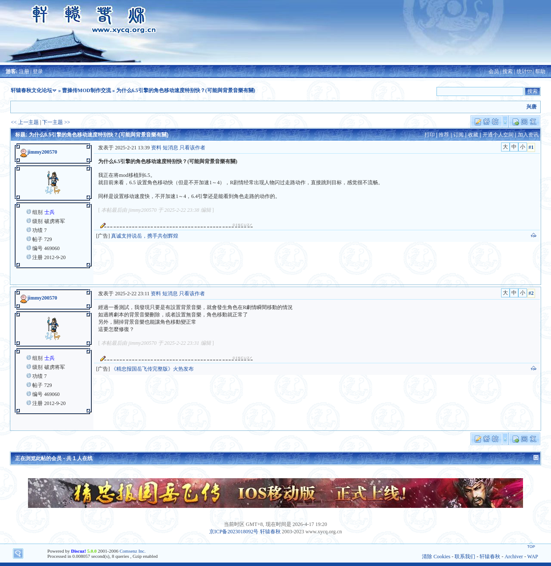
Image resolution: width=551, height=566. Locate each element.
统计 (522, 71)
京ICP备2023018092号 (234, 532)
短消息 (170, 148)
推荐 (444, 135)
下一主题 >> (56, 122)
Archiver (514, 557)
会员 (494, 71)
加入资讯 (528, 135)
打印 (429, 135)
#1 (531, 147)
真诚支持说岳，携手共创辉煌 (144, 236)
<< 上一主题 (25, 122)
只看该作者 (192, 148)
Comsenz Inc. (132, 551)
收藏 (473, 135)
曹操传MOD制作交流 (86, 90)
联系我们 (465, 557)
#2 (531, 293)
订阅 (458, 135)
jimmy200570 (42, 152)
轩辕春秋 (270, 532)
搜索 (507, 71)
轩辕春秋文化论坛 (31, 90)
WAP (532, 557)
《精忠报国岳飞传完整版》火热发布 (152, 369)
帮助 (540, 71)
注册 (24, 71)
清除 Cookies (436, 557)
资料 (156, 148)
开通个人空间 (498, 135)
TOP (531, 546)
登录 (38, 71)
